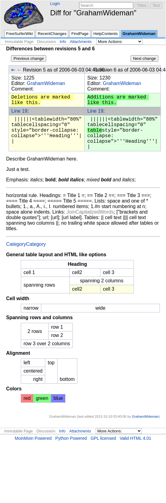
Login (55, 3)
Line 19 (19, 111)
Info (63, 41)
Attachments (80, 41)
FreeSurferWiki (19, 33)
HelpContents (106, 33)
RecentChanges (52, 33)
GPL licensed (103, 438)
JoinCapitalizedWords (89, 212)
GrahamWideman (139, 33)
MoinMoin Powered (33, 438)
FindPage (79, 33)
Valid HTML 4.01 (135, 438)
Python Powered (71, 438)
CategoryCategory (26, 244)
